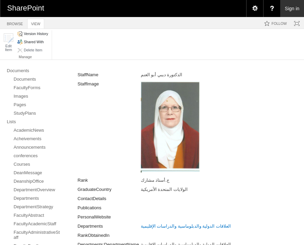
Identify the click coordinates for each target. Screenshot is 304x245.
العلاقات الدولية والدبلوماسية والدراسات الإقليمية (186, 226)
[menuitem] (254, 8)
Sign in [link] (292, 8)
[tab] (15, 22)
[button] (8, 42)
